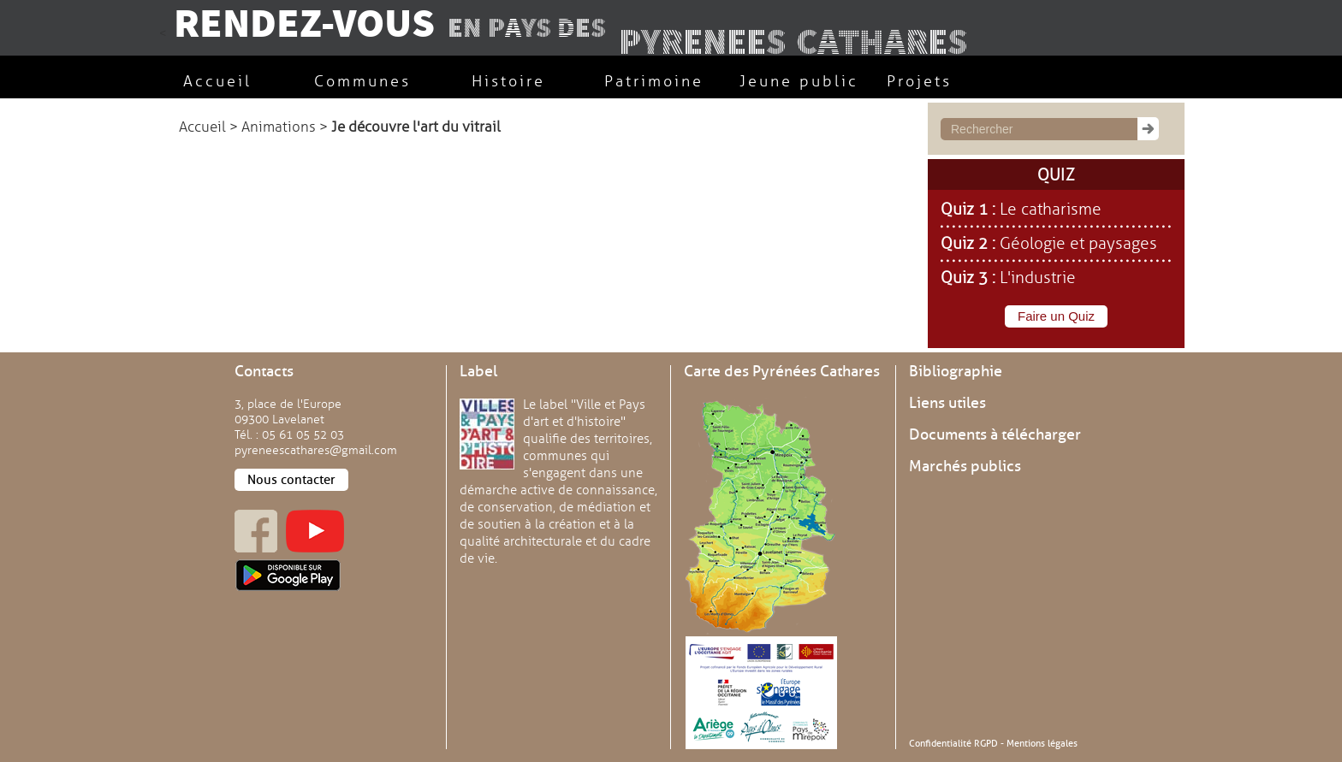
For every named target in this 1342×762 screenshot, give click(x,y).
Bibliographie (955, 371)
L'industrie (1038, 278)
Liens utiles (947, 402)
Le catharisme (1051, 209)
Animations (278, 127)
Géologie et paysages (1078, 243)
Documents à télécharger (995, 434)
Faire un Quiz (1056, 316)
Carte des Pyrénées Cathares (782, 371)
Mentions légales (1042, 743)
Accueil (202, 127)
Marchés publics (965, 466)
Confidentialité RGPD (953, 743)
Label (478, 371)
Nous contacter (291, 479)
